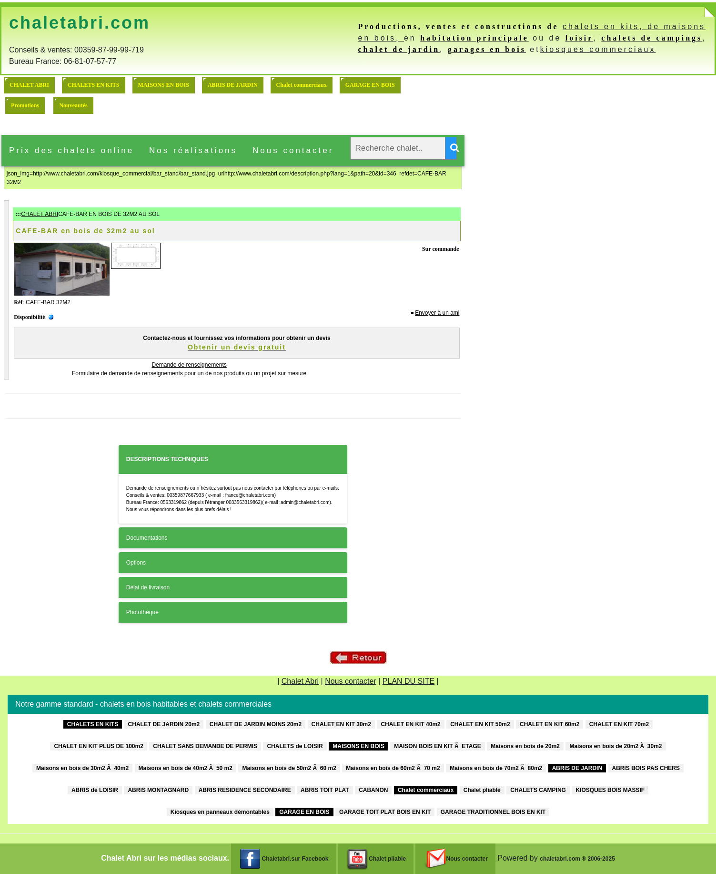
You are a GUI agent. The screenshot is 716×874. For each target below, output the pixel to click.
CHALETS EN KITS (94, 85)
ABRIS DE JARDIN (233, 85)
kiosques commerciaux (598, 49)
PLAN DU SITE (408, 681)
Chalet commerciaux (301, 85)
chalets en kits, (605, 26)
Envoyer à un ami (437, 312)
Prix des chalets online (71, 150)
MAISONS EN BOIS (163, 85)
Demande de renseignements (188, 364)
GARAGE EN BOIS (370, 85)
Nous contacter (292, 150)
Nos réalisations (193, 150)
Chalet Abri (300, 681)
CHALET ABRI (29, 85)
